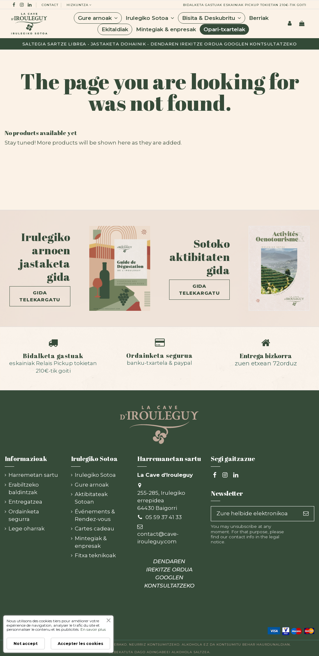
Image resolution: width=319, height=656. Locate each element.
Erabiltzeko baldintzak (24, 488)
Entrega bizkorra (265, 355)
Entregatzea (25, 502)
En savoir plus (93, 629)
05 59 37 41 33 (163, 517)
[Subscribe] (306, 513)
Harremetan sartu (33, 475)
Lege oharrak (26, 528)
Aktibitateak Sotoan (91, 498)
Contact (50, 5)
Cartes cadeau (94, 528)
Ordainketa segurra (24, 515)
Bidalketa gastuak (53, 355)
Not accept (26, 643)
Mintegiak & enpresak (91, 542)
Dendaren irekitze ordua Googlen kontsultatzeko (224, 43)
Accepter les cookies (80, 643)
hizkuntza (79, 5)
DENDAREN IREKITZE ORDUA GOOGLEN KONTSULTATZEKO (169, 573)
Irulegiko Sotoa (95, 475)
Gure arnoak (92, 485)
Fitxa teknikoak (95, 555)
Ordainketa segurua (159, 355)
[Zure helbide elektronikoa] (254, 513)
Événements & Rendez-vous (95, 515)
